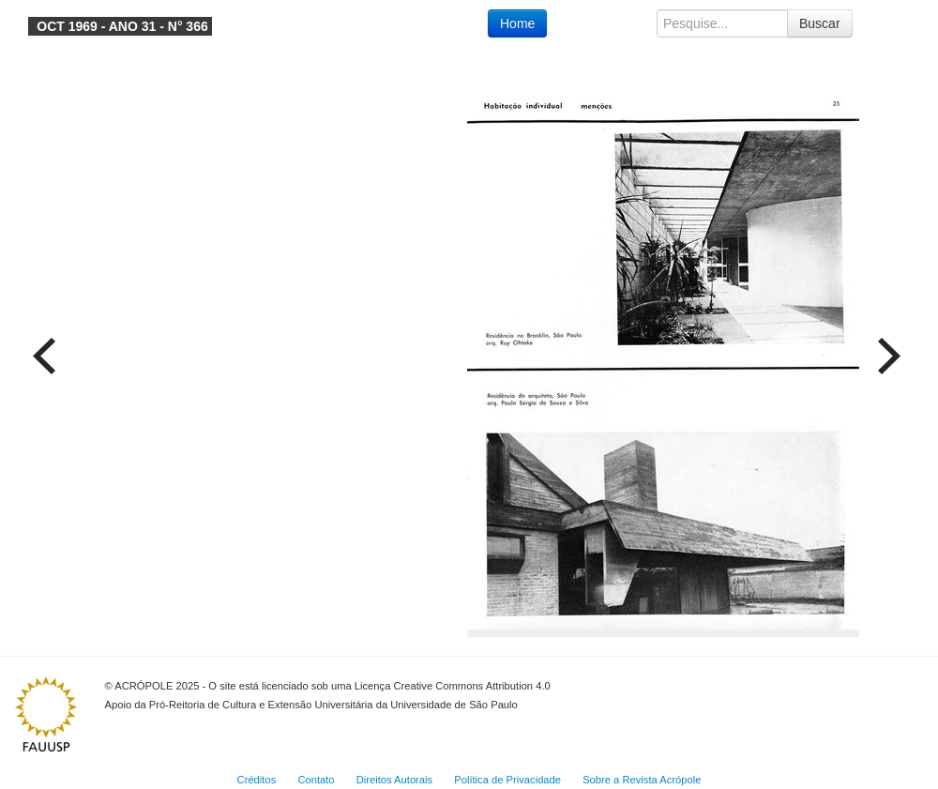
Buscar (819, 23)
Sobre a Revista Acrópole (641, 779)
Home (517, 23)
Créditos (257, 779)
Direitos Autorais (394, 779)
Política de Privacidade (507, 779)
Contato (315, 779)
